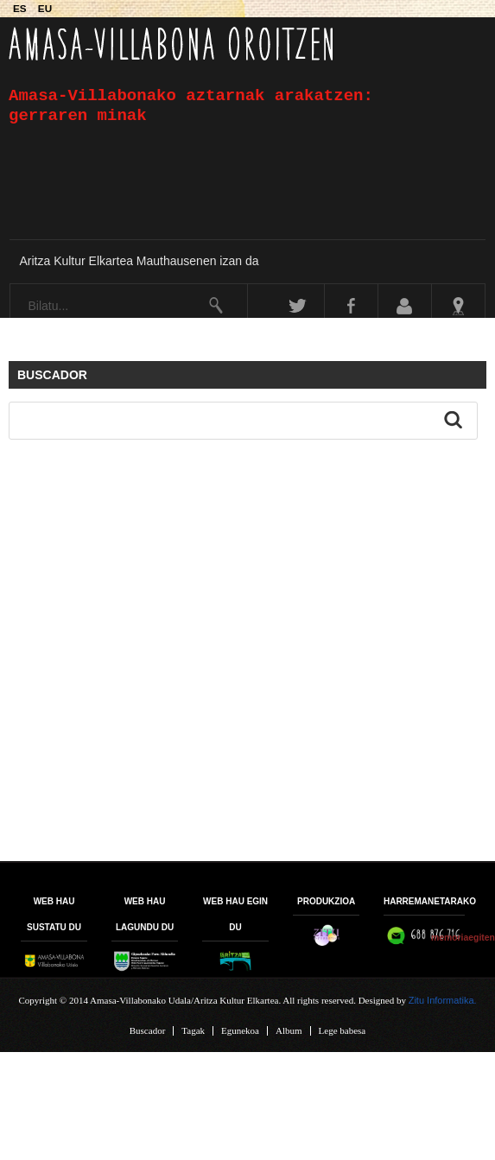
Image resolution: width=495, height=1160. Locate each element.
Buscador (148, 1031)
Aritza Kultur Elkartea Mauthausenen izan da (138, 261)
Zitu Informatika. (443, 1000)
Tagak (193, 1031)
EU (45, 8)
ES (21, 8)
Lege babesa (342, 1031)
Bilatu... (10, 284)
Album (289, 1031)
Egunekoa (240, 1031)
